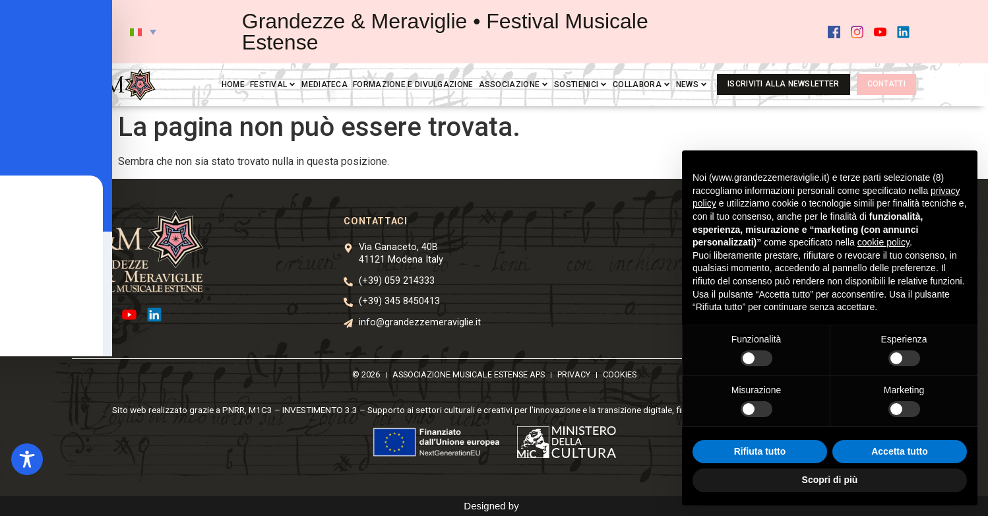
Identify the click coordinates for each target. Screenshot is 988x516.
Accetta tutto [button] (899, 451)
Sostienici (580, 84)
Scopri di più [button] (830, 479)
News (692, 84)
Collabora (642, 84)
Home (233, 84)
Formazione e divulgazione (413, 84)
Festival (273, 84)
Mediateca (324, 84)
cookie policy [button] (883, 242)
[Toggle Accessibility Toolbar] (27, 459)
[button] (143, 31)
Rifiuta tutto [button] (760, 451)
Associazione (514, 84)
